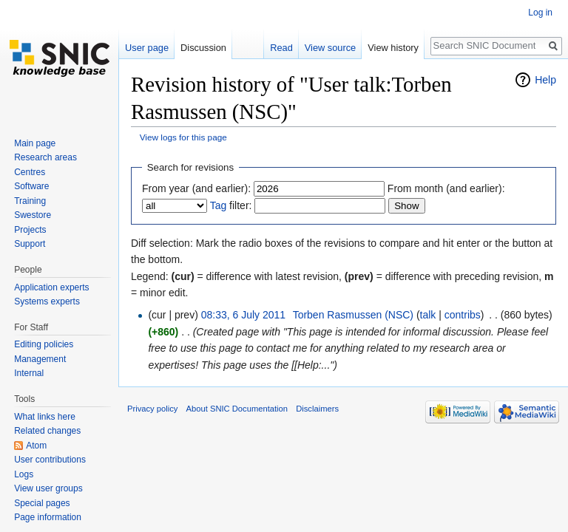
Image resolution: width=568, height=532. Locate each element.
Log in (540, 12)
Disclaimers (317, 408)
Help (545, 80)
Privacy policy (152, 408)
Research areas (45, 157)
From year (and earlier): (196, 188)
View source (330, 47)
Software (31, 186)
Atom (36, 445)
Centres (29, 172)
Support (29, 244)
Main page (34, 143)
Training (30, 201)
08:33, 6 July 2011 (243, 315)
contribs (462, 315)
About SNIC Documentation (237, 408)
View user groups (48, 488)
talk (428, 315)
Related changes (47, 431)
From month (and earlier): (446, 188)
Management (40, 359)
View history (393, 47)
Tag (218, 205)
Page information (47, 517)
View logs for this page (183, 137)
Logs (23, 474)
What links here (44, 417)
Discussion (203, 47)
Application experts (51, 287)
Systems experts (47, 301)
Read (281, 47)
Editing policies (43, 344)
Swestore (32, 215)
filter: (231, 205)
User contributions (50, 459)
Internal (29, 373)
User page (147, 47)
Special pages (42, 503)
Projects (30, 230)
